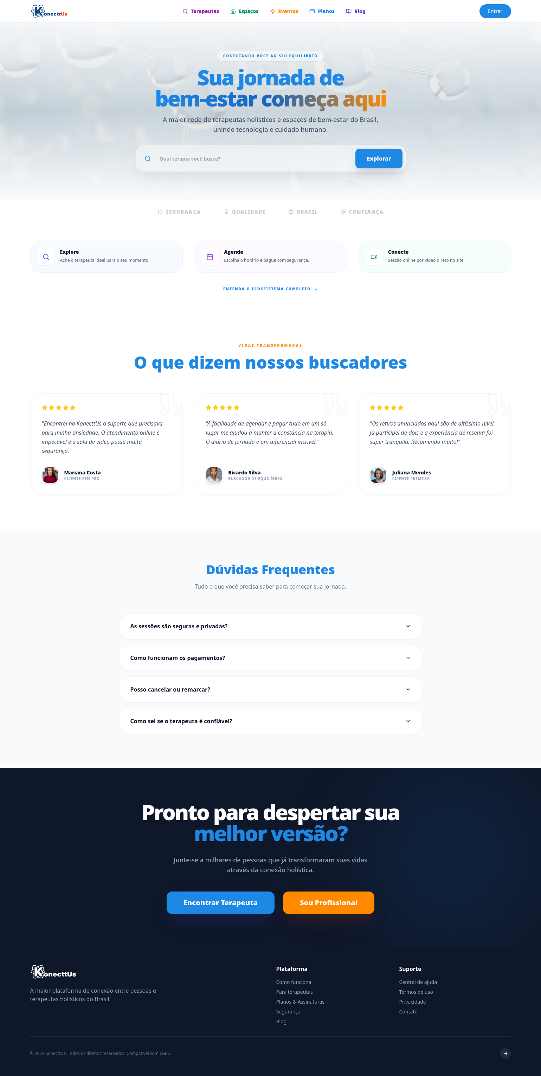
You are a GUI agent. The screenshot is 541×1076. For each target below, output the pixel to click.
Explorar (379, 158)
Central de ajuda (418, 982)
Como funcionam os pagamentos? (270, 658)
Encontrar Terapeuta (220, 902)
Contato (408, 1011)
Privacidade (412, 1001)
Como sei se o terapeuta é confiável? (270, 721)
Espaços (244, 11)
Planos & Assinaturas (300, 1001)
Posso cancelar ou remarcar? (270, 689)
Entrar (495, 11)
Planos (322, 11)
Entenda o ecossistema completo (270, 288)
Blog (356, 11)
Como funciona (293, 982)
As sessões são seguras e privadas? (270, 626)
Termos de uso (416, 992)
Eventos (284, 11)
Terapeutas (200, 11)
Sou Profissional (329, 902)
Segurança (288, 1011)
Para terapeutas (294, 992)
